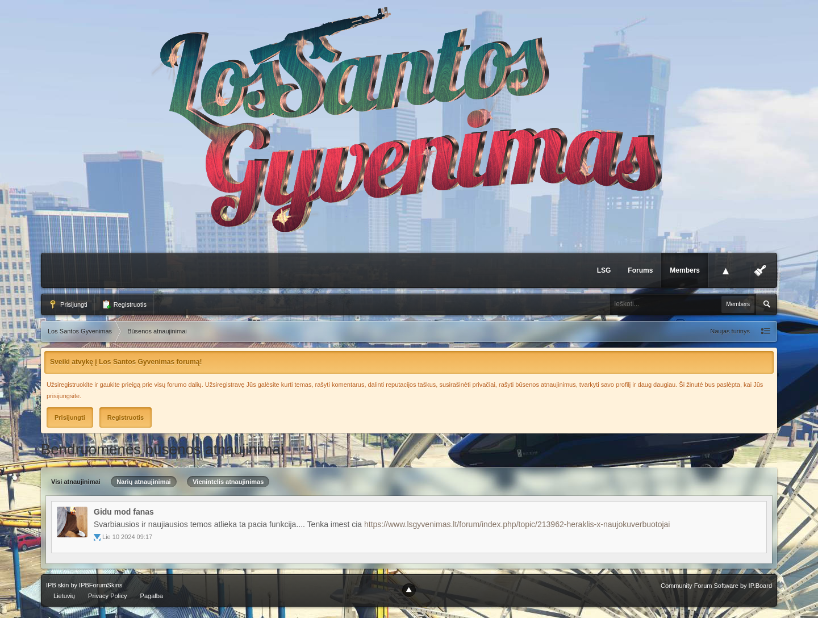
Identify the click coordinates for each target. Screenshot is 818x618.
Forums (640, 270)
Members (685, 270)
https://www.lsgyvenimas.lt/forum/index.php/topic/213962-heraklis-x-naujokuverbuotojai (517, 524)
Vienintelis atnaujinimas (228, 481)
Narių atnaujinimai (143, 481)
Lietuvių (64, 595)
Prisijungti (67, 304)
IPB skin (57, 585)
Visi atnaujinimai (76, 481)
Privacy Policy (107, 595)
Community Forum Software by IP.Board (716, 585)
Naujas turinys (730, 331)
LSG (604, 270)
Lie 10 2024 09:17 (127, 536)
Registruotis (124, 304)
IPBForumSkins (100, 585)
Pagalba (151, 595)
